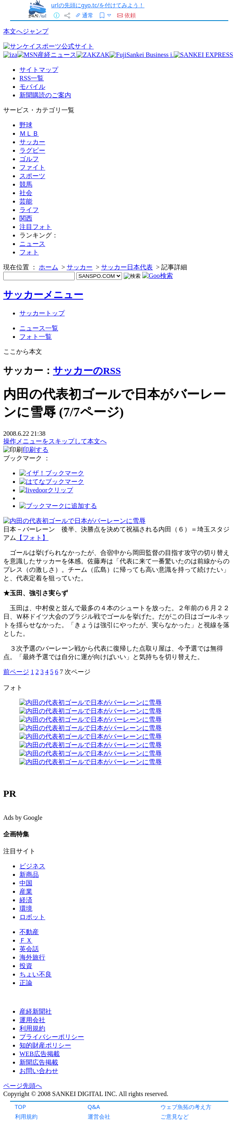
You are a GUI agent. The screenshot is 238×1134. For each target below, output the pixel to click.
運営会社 (99, 1116)
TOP (20, 1107)
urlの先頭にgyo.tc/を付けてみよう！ (98, 5)
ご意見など (174, 1116)
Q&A (94, 1107)
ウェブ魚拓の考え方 (185, 1107)
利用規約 (26, 1116)
